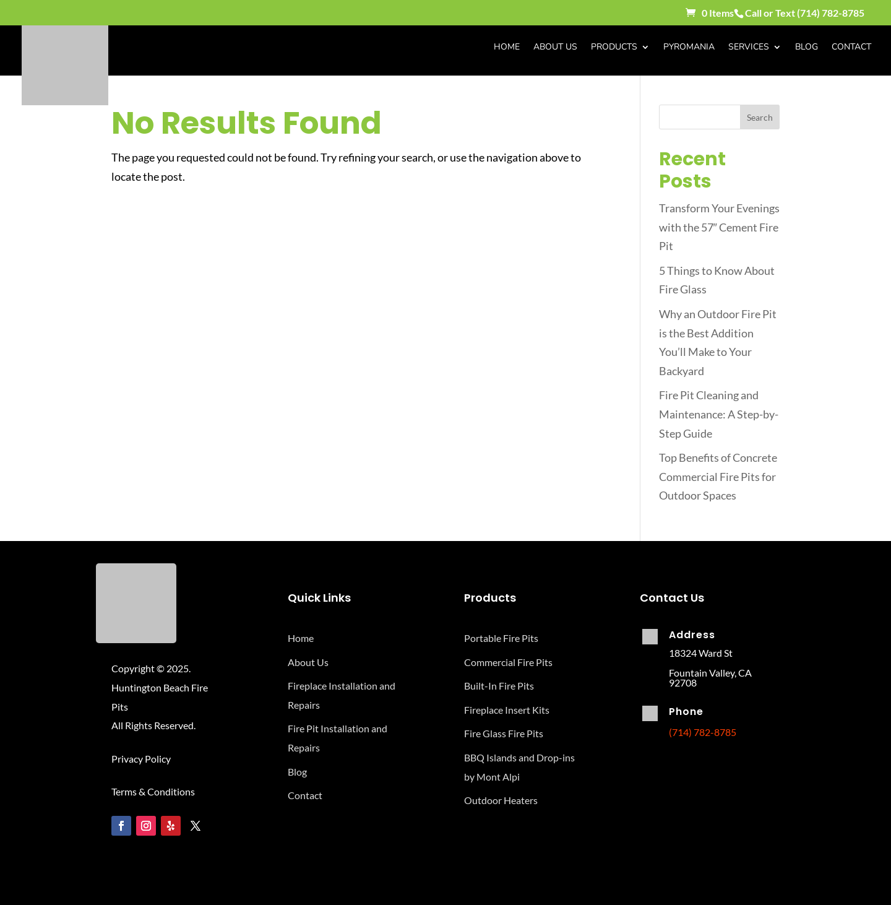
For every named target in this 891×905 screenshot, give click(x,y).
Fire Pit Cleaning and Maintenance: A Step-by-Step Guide (718, 414)
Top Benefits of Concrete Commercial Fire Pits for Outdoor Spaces (718, 476)
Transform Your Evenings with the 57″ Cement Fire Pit (719, 227)
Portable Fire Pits (501, 638)
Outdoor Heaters (501, 800)
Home (507, 48)
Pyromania (689, 48)
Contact (851, 48)
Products (614, 48)
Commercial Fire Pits (508, 662)
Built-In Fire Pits (499, 685)
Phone (686, 711)
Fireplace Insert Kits (506, 710)
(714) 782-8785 (830, 13)
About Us (555, 48)
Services (748, 48)
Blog (806, 48)
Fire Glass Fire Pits (503, 733)
